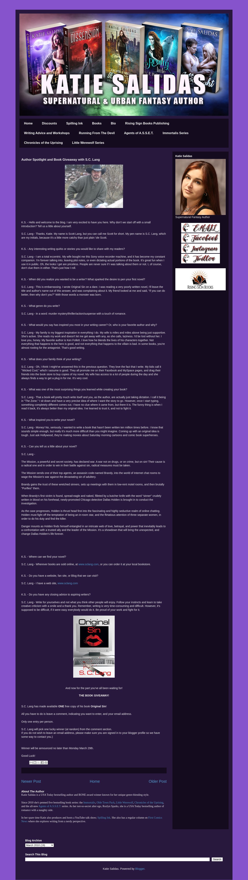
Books (97, 123)
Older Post (158, 781)
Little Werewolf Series (88, 142)
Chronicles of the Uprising (43, 142)
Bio (113, 123)
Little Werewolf (124, 802)
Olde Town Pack (106, 802)
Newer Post (31, 781)
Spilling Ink (74, 123)
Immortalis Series (176, 133)
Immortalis (89, 802)
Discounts (49, 123)
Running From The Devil (97, 133)
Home (28, 123)
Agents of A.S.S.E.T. (138, 133)
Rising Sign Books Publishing (147, 123)
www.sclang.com (88, 564)
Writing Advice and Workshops (47, 133)
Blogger (139, 868)
